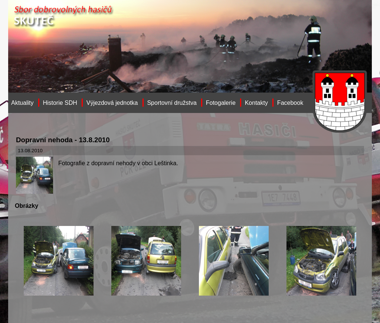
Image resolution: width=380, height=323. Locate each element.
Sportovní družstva (171, 103)
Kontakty (256, 103)
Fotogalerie (221, 103)
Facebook (290, 103)
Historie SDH (60, 103)
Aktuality (22, 103)
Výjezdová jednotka (112, 103)
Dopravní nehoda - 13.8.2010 (63, 140)
